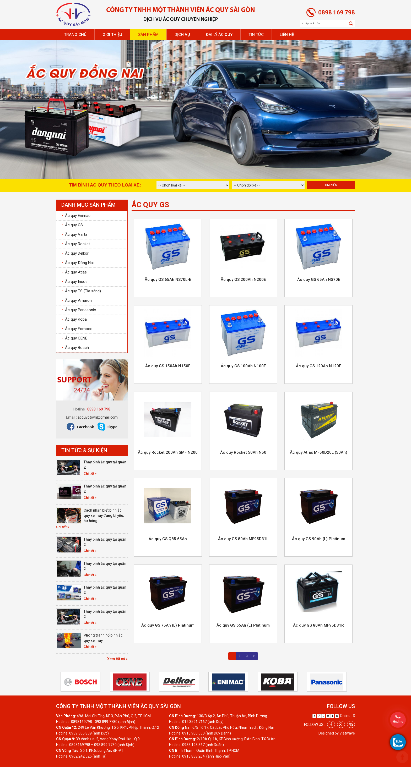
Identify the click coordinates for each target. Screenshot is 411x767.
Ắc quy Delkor (75, 253)
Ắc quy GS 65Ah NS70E (318, 279)
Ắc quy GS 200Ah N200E (243, 279)
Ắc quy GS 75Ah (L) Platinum (167, 625)
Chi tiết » (90, 473)
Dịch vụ (182, 34)
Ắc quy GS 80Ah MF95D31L (243, 538)
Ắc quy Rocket (76, 244)
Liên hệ (287, 34)
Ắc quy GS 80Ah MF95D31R (318, 625)
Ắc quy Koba (74, 319)
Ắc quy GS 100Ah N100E (243, 366)
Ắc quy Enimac (76, 215)
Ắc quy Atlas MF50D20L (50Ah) (318, 452)
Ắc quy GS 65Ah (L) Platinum (243, 625)
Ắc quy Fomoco (77, 328)
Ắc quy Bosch (75, 347)
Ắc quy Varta (74, 234)
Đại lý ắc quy (219, 34)
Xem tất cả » (117, 659)
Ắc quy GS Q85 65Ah (168, 538)
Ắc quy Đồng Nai (78, 262)
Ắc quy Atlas (74, 272)
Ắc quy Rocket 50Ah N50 (243, 452)
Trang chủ (75, 34)
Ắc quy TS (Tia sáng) (81, 291)
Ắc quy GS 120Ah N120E (318, 366)
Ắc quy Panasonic (79, 310)
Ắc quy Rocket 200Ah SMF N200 (168, 452)
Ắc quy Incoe (75, 281)
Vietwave (347, 733)
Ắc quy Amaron (77, 300)
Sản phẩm (148, 34)
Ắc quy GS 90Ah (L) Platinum (318, 538)
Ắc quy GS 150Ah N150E (167, 366)
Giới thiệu (112, 34)
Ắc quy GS (72, 225)
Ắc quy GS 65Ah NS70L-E (168, 279)
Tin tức (256, 34)
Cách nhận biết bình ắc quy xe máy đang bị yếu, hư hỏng (104, 515)
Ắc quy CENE (74, 338)
